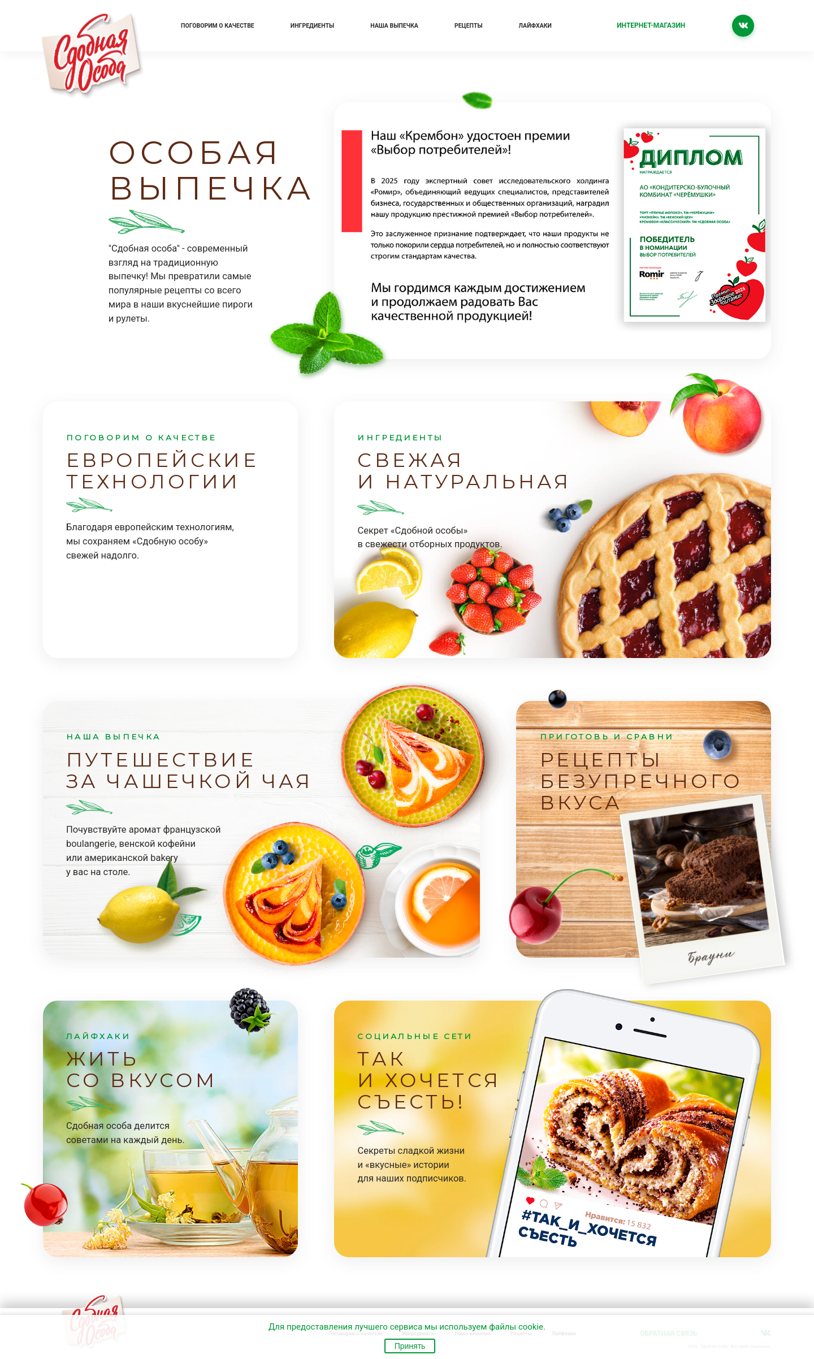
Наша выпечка (394, 25)
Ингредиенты (312, 25)
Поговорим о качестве (217, 25)
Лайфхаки (535, 25)
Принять (410, 1346)
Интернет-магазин (651, 25)
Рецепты (468, 25)
